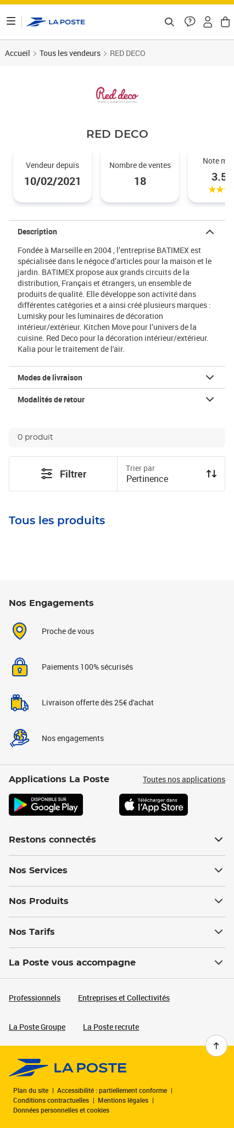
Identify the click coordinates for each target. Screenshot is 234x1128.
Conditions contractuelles (51, 1100)
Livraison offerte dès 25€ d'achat (98, 702)
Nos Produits (117, 901)
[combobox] (162, 479)
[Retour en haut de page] (216, 1046)
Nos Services (117, 870)
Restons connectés (117, 839)
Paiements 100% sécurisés (87, 666)
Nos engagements (73, 738)
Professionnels (34, 997)
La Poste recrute (111, 1027)
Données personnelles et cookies (61, 1109)
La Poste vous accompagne (117, 962)
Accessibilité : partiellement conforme (112, 1090)
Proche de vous (68, 631)
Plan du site (30, 1090)
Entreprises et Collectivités (124, 997)
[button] (190, 22)
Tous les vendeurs (70, 53)
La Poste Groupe (37, 1027)
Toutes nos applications (184, 779)
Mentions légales (123, 1100)
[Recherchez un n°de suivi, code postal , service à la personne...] (169, 22)
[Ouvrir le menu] (11, 22)
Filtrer (63, 473)
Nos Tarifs (117, 932)
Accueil (17, 53)
